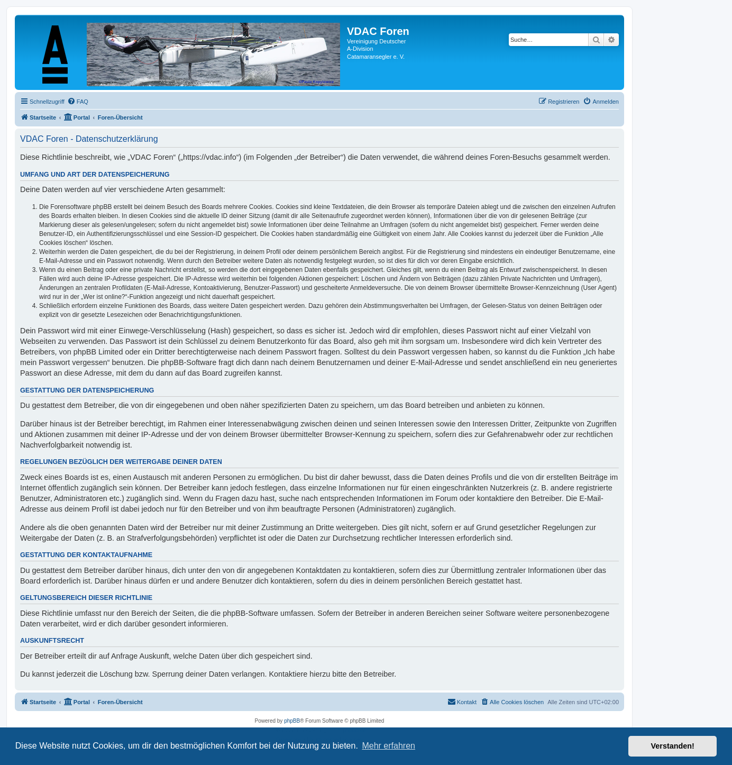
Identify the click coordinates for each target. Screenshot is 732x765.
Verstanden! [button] (672, 746)
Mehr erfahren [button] (388, 745)
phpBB (292, 721)
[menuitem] (77, 101)
